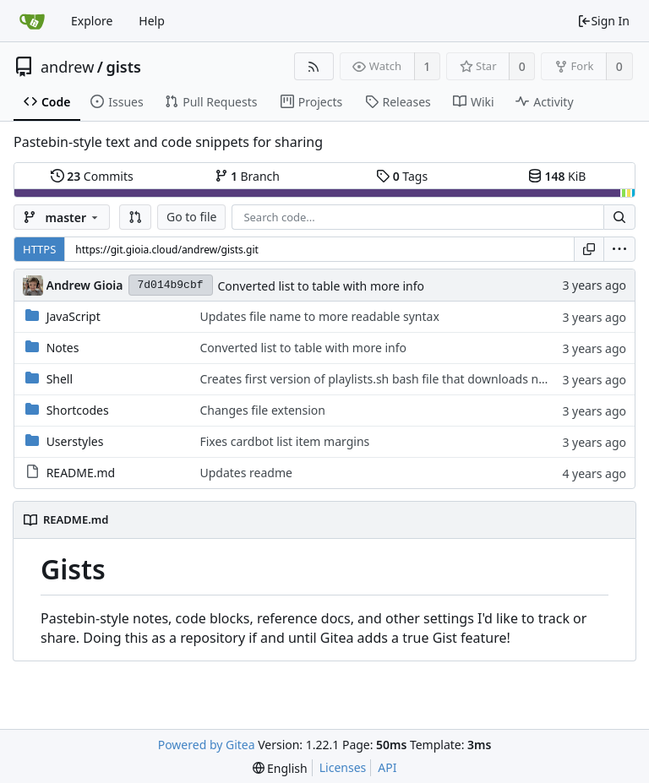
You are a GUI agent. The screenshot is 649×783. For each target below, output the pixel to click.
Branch (248, 176)
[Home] (32, 21)
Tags (402, 176)
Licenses (343, 767)
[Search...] (619, 217)
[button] (135, 217)
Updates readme (245, 473)
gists (123, 66)
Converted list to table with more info (321, 286)
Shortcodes (77, 410)
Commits (92, 176)
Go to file (191, 217)
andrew (67, 66)
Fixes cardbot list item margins (284, 441)
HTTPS (39, 249)
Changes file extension (262, 410)
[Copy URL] (589, 249)
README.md (81, 473)
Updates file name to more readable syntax (319, 316)
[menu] (619, 249)
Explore (91, 21)
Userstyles (75, 441)
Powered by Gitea (206, 745)
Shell (59, 379)
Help (152, 21)
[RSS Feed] (314, 66)
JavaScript (73, 316)
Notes (62, 348)
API (387, 767)
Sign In (603, 21)
